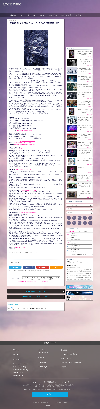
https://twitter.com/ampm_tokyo (29, 190)
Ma (74, 223)
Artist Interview (43, 353)
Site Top (16, 350)
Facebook (29, 267)
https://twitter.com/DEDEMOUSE (27, 212)
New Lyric (16, 359)
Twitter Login (42, 367)
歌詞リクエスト (66, 358)
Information (42, 362)
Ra (85, 223)
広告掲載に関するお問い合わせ (71, 362)
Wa (90, 223)
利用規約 (64, 350)
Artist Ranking (18, 372)
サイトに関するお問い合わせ (70, 354)
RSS (56, 267)
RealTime (71, 231)
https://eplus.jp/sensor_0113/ (24, 130)
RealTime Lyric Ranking (21, 364)
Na (90, 217)
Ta (85, 217)
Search (15, 354)
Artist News (42, 350)
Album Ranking (18, 375)
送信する (50, 394)
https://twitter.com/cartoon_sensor (25, 148)
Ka (74, 217)
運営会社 (64, 367)
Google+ (42, 267)
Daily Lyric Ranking (19, 367)
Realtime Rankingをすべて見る (79, 254)
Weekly (85, 231)
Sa (79, 217)
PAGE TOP (50, 343)
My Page (41, 357)
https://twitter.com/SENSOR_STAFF (22, 142)
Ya (79, 223)
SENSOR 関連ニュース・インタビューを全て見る (36, 296)
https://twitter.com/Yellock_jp (23, 169)
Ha (69, 223)
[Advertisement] (61, 6)
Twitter (15, 267)
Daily (79, 231)
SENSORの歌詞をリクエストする (35, 291)
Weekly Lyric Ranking (20, 370)
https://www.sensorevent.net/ (27, 141)
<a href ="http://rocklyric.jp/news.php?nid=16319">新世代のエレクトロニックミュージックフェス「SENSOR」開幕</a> (41, 278)
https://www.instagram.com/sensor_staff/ (24, 144)
